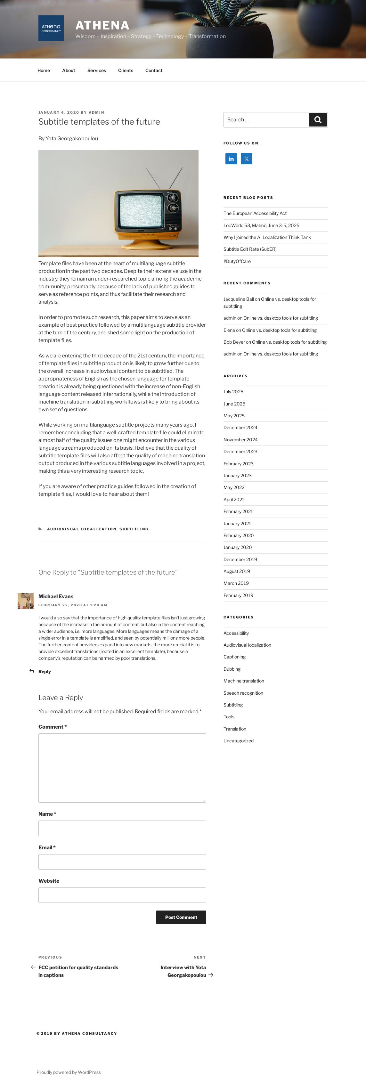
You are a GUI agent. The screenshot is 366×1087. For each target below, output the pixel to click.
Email (47, 848)
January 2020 (238, 547)
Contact (154, 70)
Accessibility (236, 633)
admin (97, 112)
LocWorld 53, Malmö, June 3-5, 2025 (261, 225)
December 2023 (240, 451)
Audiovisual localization (82, 529)
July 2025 (233, 391)
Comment (52, 727)
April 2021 (234, 499)
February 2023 (239, 463)
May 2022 (234, 487)
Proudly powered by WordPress (69, 1072)
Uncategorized (239, 740)
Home (43, 70)
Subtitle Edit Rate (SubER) (250, 249)
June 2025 (234, 403)
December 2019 (240, 559)
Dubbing (232, 669)
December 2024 (240, 427)
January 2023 (238, 475)
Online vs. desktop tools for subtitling (280, 318)
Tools (229, 716)
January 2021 (237, 523)
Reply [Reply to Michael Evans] (44, 671)
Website (48, 881)
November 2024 (241, 439)
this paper (133, 317)
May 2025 (234, 415)
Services (96, 70)
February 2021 (238, 511)
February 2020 (239, 535)
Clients (125, 70)
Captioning (235, 656)
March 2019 (236, 583)
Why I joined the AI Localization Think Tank (267, 237)
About (68, 70)
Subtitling (134, 529)
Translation (235, 728)
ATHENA (102, 25)
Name (47, 814)
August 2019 (237, 571)
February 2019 (238, 595)
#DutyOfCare (237, 261)
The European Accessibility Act (255, 213)
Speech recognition (243, 693)
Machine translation (244, 680)
